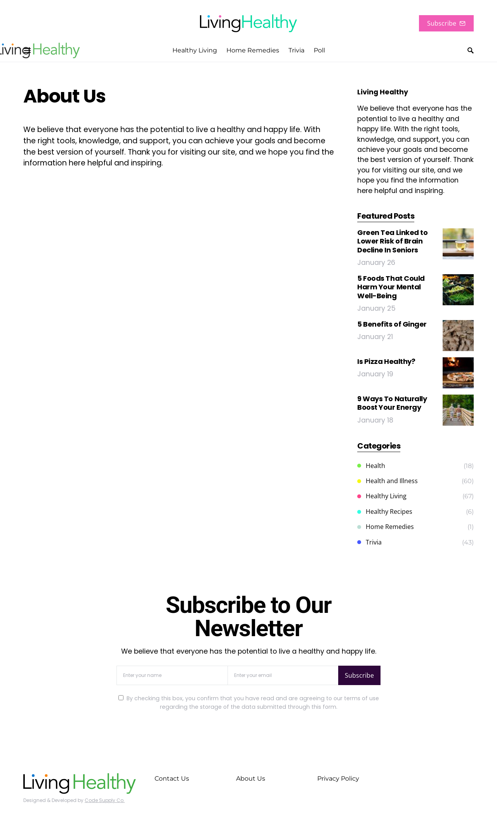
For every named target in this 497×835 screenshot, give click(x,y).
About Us (250, 778)
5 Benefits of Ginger (392, 324)
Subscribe (446, 23)
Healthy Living (382, 496)
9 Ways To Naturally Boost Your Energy (392, 403)
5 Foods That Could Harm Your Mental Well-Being (391, 287)
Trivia (369, 542)
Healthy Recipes (384, 511)
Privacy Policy (338, 778)
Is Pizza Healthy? (386, 361)
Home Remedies (385, 526)
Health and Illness (387, 481)
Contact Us (172, 778)
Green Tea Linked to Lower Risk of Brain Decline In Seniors (392, 241)
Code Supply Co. (105, 800)
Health (371, 465)
